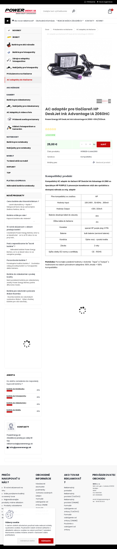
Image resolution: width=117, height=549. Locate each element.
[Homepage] (7, 21)
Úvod (47, 29)
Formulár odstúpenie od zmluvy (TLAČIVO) (71, 508)
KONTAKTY (89, 21)
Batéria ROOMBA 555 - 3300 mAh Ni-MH (59, 315)
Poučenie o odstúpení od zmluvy (70, 526)
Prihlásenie (91, 2)
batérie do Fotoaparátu (16, 396)
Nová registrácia (105, 2)
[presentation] (46, 306)
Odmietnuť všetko (27, 541)
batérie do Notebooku (15, 389)
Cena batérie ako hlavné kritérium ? (23, 201)
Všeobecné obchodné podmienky (40, 487)
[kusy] (85, 144)
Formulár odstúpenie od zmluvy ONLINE (42, 502)
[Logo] (20, 11)
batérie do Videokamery (16, 403)
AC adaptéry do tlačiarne (86, 29)
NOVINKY (99, 21)
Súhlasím (46, 540)
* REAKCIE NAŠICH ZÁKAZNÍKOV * (69, 21)
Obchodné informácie (45, 21)
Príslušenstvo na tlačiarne (62, 29)
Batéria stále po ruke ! (17, 215)
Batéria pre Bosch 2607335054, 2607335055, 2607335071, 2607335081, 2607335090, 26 (27, 352)
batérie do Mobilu (14, 410)
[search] (73, 11)
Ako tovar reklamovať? (23, 21)
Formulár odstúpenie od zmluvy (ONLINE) (71, 517)
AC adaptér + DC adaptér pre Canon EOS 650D (94, 315)
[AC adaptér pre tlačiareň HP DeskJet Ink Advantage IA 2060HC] (78, 71)
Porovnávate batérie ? (17, 260)
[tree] (44, 500)
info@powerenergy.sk (20, 447)
